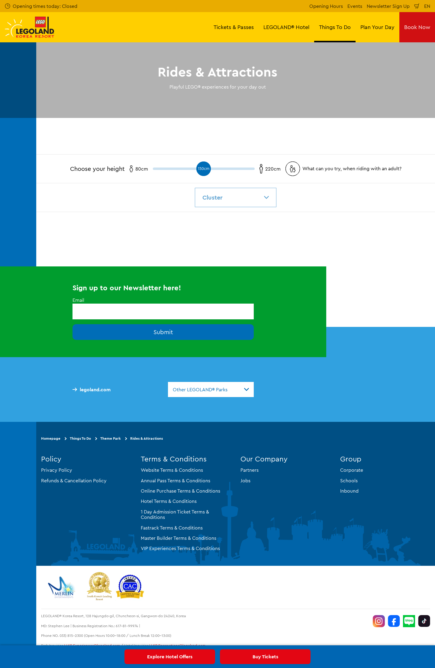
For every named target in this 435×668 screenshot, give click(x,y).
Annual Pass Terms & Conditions (175, 480)
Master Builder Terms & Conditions (178, 538)
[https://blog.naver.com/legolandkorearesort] (409, 621)
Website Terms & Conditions (172, 470)
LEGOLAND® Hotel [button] (286, 27)
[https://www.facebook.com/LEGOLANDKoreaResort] (394, 621)
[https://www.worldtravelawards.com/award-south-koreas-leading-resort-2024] (99, 587)
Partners (249, 470)
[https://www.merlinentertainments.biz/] (62, 587)
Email (78, 300)
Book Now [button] (417, 27)
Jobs (245, 480)
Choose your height (97, 168)
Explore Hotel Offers (169, 656)
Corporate (351, 470)
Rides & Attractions (146, 438)
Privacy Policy (56, 470)
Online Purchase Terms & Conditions (180, 491)
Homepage (50, 438)
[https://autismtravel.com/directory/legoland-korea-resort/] (130, 587)
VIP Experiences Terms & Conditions (180, 548)
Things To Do (80, 438)
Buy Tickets (265, 656)
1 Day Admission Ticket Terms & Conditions (175, 514)
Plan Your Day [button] (377, 27)
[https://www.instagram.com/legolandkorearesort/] (379, 621)
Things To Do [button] (335, 27)
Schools (349, 480)
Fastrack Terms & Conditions (172, 528)
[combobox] (211, 389)
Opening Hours (326, 6)
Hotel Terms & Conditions (169, 501)
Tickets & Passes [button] (234, 27)
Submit (163, 332)
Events (354, 6)
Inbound (349, 491)
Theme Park (110, 438)
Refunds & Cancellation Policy (74, 480)
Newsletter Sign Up (388, 6)
